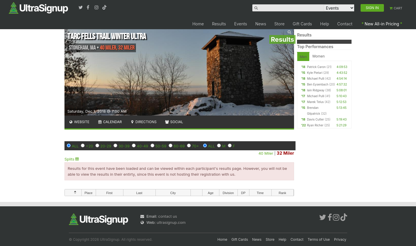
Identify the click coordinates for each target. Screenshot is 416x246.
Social (174, 122)
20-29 (105, 146)
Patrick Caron (316, 67)
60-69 (179, 146)
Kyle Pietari (314, 72)
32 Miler (285, 153)
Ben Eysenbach (317, 84)
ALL (75, 146)
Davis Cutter (315, 119)
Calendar (110, 122)
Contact (344, 23)
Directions (143, 122)
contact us (167, 216)
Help (324, 23)
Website (79, 122)
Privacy (340, 239)
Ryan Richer (315, 125)
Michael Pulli (315, 78)
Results (219, 23)
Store (279, 23)
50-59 (161, 146)
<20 (89, 146)
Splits (71, 159)
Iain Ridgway (315, 90)
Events (240, 23)
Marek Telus (315, 102)
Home (198, 23)
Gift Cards (302, 23)
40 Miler (265, 153)
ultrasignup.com (171, 222)
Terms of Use (319, 239)
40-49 (142, 146)
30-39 (124, 146)
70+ (195, 146)
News (260, 23)
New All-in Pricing (382, 23)
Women (318, 56)
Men (303, 57)
